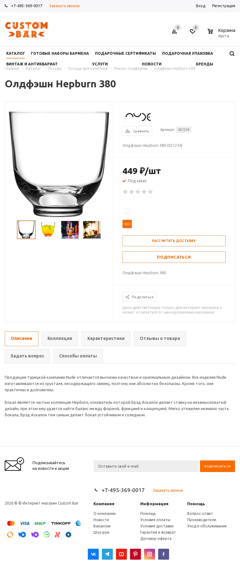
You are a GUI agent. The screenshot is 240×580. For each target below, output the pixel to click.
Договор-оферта (156, 538)
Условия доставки (156, 526)
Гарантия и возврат (158, 532)
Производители (201, 520)
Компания (103, 503)
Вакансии (102, 526)
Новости (101, 520)
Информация (154, 503)
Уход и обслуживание (207, 526)
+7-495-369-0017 (26, 5)
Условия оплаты (155, 520)
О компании (104, 513)
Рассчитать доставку (174, 241)
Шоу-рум (101, 532)
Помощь (196, 503)
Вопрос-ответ (200, 513)
